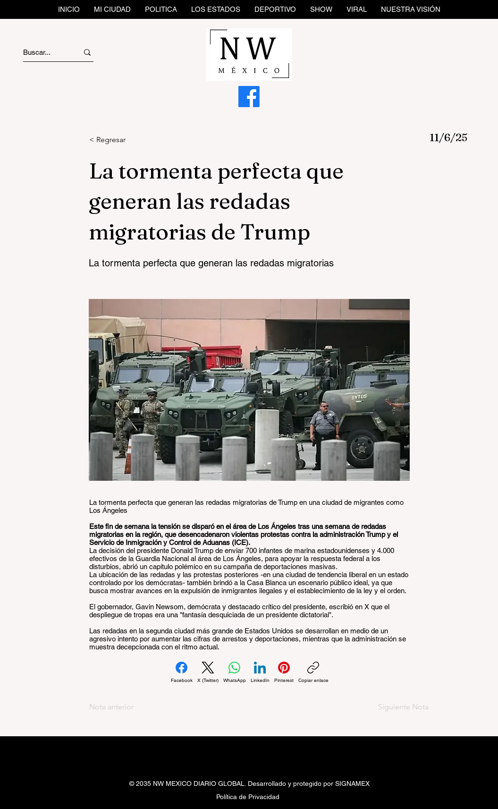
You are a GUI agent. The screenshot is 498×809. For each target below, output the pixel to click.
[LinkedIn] (260, 672)
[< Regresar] (120, 139)
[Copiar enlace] (313, 672)
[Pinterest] (284, 672)
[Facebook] (249, 96)
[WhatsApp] (234, 672)
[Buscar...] (42, 52)
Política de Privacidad (247, 796)
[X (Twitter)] (208, 672)
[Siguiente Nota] (396, 707)
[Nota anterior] (120, 707)
